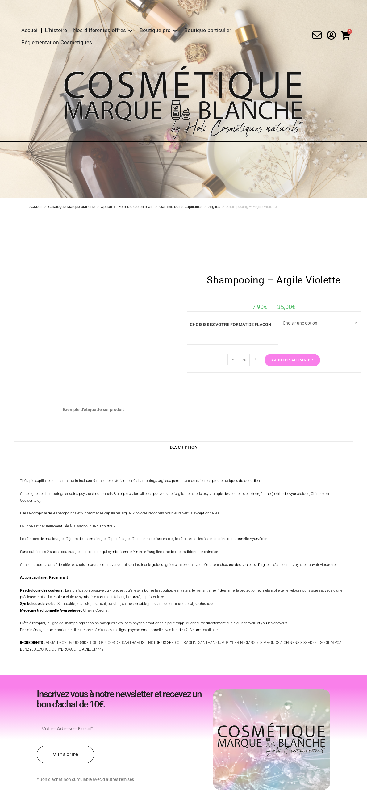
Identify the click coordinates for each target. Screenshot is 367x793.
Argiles (214, 206)
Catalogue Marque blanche (71, 206)
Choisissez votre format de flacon (230, 324)
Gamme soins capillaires (180, 206)
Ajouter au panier (292, 360)
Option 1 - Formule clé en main (127, 206)
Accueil (35, 206)
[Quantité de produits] (244, 360)
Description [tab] (184, 447)
